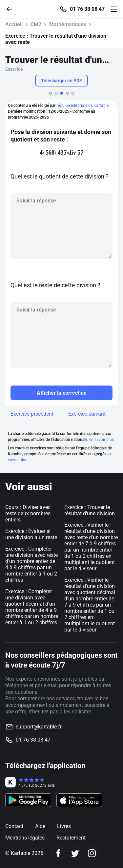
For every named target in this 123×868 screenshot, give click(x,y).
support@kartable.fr (39, 727)
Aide (40, 826)
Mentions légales (25, 838)
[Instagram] (92, 853)
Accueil (14, 24)
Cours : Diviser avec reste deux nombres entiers (28, 513)
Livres (64, 826)
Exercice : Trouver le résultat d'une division (89, 510)
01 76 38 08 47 (87, 9)
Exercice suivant (87, 414)
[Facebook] (58, 853)
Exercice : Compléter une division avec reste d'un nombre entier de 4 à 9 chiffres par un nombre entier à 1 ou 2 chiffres (31, 564)
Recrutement (71, 838)
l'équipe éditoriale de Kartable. (83, 105)
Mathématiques (67, 24)
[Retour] (11, 9)
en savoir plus (101, 439)
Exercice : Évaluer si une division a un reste (31, 534)
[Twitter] (75, 853)
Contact (14, 826)
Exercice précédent (31, 414)
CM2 (36, 24)
